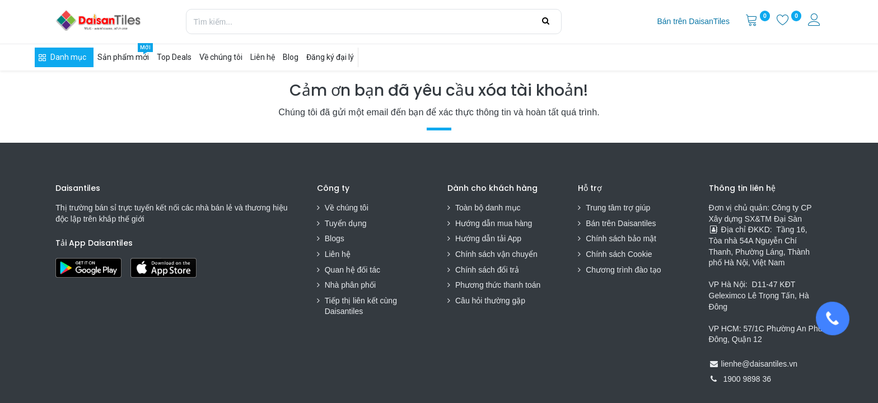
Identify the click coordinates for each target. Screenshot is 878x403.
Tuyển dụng (346, 223)
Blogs (334, 238)
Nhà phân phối (350, 284)
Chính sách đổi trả (487, 269)
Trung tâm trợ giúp (618, 207)
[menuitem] (693, 22)
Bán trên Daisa (612, 223)
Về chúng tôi (346, 207)
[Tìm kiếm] (545, 21)
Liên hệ (338, 254)
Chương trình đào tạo (624, 269)
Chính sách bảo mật (621, 238)
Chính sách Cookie (619, 254)
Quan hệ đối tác (352, 269)
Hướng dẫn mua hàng (493, 223)
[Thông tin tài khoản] (815, 21)
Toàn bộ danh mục (488, 207)
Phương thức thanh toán (497, 284)
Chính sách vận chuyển (496, 254)
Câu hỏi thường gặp (490, 300)
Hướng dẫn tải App (488, 238)
